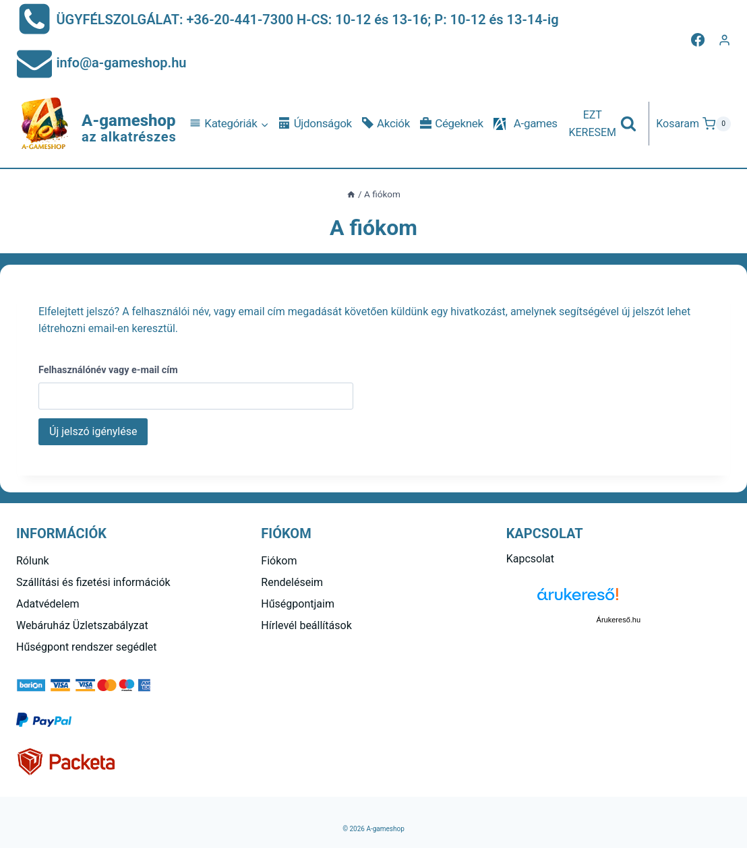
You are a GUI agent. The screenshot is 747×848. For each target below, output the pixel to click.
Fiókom (279, 560)
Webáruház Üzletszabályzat (82, 625)
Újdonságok (315, 123)
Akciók (386, 123)
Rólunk (32, 560)
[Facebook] (697, 39)
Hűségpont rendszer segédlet (86, 647)
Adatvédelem (47, 603)
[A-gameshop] (96, 124)
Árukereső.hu (618, 620)
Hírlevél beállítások (306, 625)
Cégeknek (451, 123)
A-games (536, 123)
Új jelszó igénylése (93, 431)
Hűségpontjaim (297, 603)
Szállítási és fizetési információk (93, 582)
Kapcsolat (530, 558)
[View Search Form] (602, 123)
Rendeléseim (292, 582)
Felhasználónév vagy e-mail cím (108, 370)
